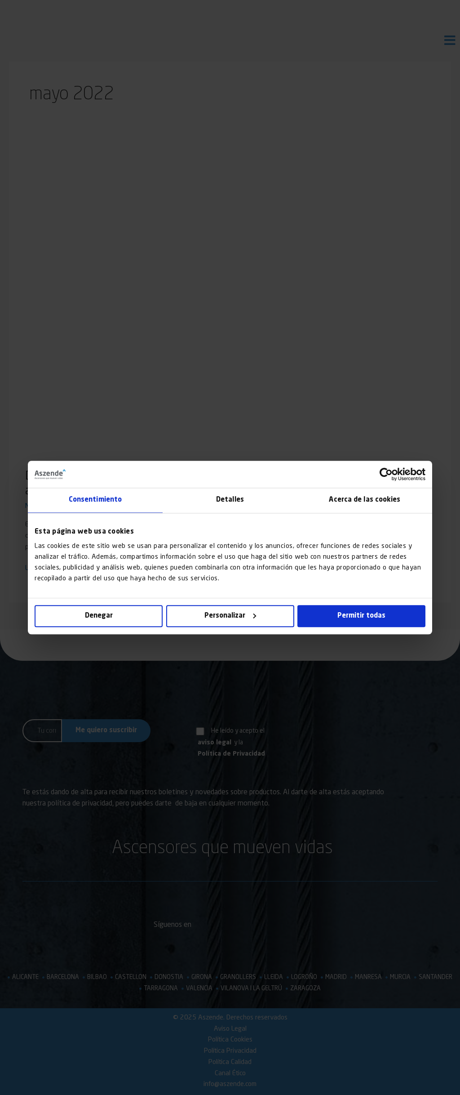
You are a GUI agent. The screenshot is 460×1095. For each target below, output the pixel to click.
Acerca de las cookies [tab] (364, 500)
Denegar (99, 616)
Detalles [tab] (230, 500)
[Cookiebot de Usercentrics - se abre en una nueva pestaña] (386, 474)
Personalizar (230, 616)
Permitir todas (361, 616)
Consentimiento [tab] (95, 500)
